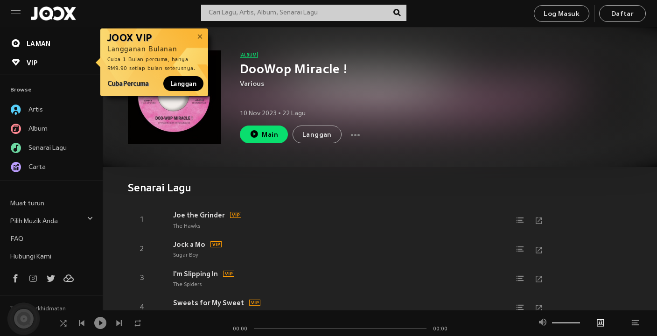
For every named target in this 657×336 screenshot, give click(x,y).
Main (264, 134)
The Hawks (186, 226)
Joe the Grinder (199, 215)
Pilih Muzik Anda (51, 220)
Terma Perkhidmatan (38, 309)
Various (252, 84)
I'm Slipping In (195, 274)
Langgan (183, 83)
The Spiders (187, 284)
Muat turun (27, 203)
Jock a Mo (189, 244)
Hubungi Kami (30, 256)
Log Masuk (562, 14)
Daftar (622, 14)
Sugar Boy (185, 255)
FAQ (16, 239)
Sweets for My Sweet (208, 303)
